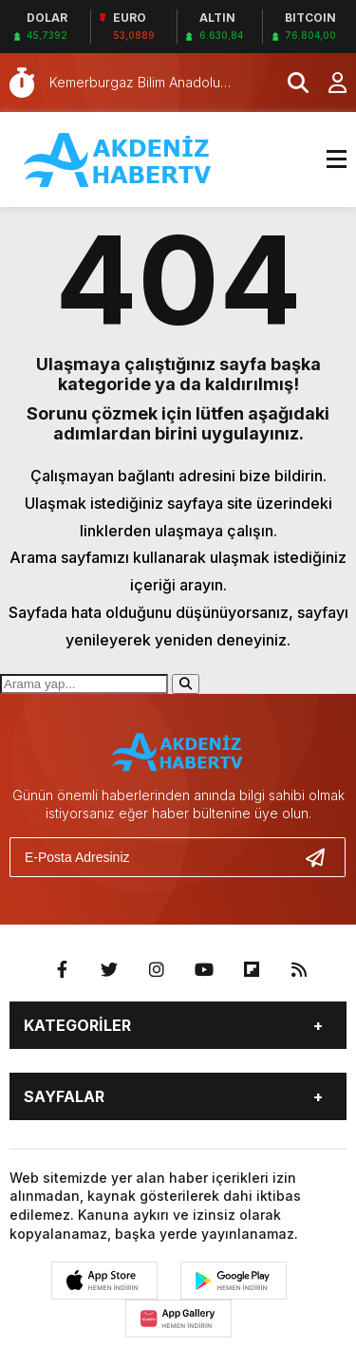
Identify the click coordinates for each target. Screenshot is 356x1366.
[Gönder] (323, 857)
